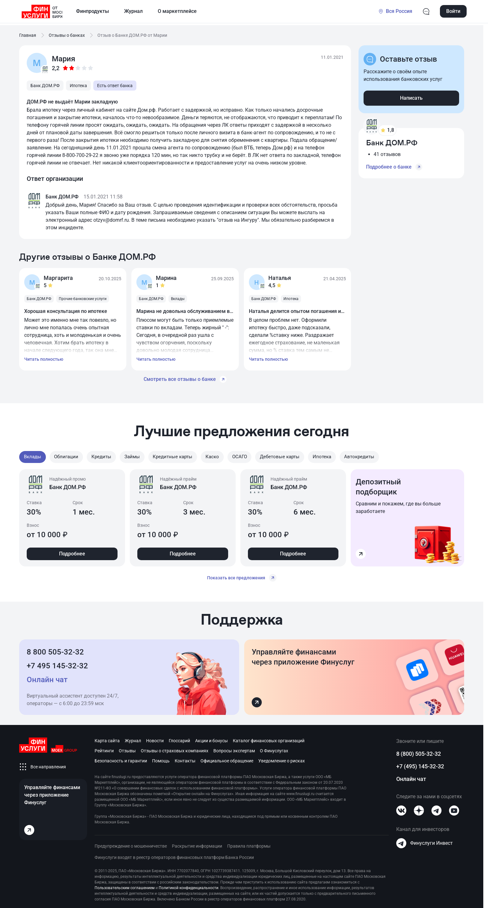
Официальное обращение (226, 759)
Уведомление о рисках (281, 759)
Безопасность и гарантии (121, 759)
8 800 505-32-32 (55, 650)
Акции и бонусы (211, 739)
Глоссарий (179, 739)
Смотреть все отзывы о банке (185, 379)
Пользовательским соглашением (125, 886)
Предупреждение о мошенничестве (131, 844)
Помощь (161, 759)
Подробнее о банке (394, 167)
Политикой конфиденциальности (188, 886)
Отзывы (127, 749)
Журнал (133, 739)
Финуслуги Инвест (424, 842)
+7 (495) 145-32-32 (420, 764)
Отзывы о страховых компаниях (174, 749)
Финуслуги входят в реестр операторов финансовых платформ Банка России (174, 855)
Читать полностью (43, 359)
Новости (155, 739)
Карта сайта (107, 739)
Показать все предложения (242, 576)
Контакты (185, 759)
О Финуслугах (274, 749)
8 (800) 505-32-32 (418, 752)
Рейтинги (104, 749)
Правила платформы (249, 844)
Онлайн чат (411, 777)
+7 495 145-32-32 (57, 664)
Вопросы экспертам (234, 749)
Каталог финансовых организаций (268, 739)
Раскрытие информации (197, 844)
